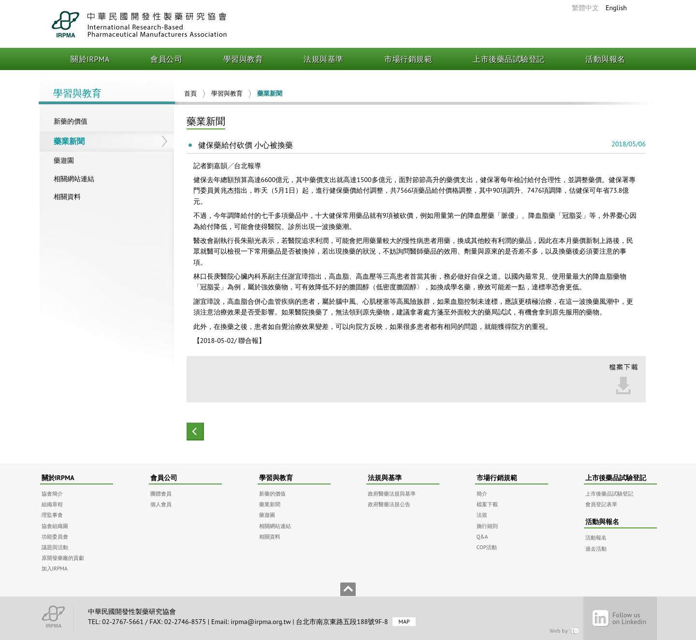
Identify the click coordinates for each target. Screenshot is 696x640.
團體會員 (161, 493)
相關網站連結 (74, 178)
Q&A (482, 536)
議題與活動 (55, 547)
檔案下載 (487, 504)
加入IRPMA (55, 568)
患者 (430, 240)
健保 (200, 179)
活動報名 (596, 537)
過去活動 (596, 548)
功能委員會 (55, 536)
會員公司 (166, 59)
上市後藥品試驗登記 (509, 59)
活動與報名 (605, 59)
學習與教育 (243, 59)
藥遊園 (64, 160)
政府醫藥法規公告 (389, 504)
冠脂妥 (572, 215)
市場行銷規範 (408, 59)
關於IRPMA (90, 59)
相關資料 (67, 196)
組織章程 (52, 504)
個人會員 (161, 504)
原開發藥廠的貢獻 (63, 557)
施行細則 (487, 525)
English (616, 7)
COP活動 (487, 547)
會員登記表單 (601, 504)
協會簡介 (52, 493)
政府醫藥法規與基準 (392, 493)
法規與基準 (324, 59)
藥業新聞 (69, 141)
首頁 (190, 93)
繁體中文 (585, 7)
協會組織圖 (55, 525)
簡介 (482, 493)
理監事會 (52, 514)
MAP (403, 622)
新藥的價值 (70, 121)
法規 (482, 514)
